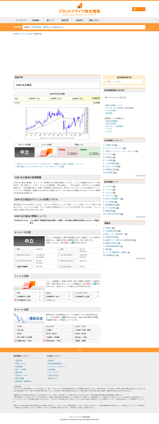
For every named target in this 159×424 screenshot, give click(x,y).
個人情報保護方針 (55, 364)
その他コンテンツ (53, 356)
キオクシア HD (111, 166)
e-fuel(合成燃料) (111, 121)
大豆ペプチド (46, 164)
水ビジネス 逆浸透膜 (114, 126)
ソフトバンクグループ (113, 148)
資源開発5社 (111, 255)
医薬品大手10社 (111, 243)
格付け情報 (19, 378)
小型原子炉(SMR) (113, 214)
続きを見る (141, 176)
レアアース (109, 196)
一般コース (81, 405)
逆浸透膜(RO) (110, 205)
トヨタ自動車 (110, 163)
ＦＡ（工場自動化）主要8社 (116, 252)
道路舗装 (108, 211)
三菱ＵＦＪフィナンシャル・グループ (120, 151)
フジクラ (108, 154)
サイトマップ (53, 372)
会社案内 (51, 369)
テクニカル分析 (27, 34)
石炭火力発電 (110, 124)
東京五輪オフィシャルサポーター (30, 167)
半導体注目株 (110, 237)
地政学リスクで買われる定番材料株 (119, 240)
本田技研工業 (110, 169)
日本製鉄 (108, 157)
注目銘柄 (35, 20)
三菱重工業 (109, 145)
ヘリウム (108, 129)
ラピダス (108, 131)
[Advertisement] (79, 55)
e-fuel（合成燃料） (112, 199)
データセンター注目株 (114, 108)
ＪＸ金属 (108, 160)
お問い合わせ (53, 375)
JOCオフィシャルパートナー (28, 164)
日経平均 (79, 20)
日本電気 (109, 172)
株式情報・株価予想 (23, 381)
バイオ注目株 (110, 111)
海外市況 (18, 372)
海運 (107, 249)
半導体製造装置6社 (112, 246)
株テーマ (50, 20)
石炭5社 (108, 228)
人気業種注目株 (111, 231)
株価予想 (64, 20)
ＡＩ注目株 (109, 202)
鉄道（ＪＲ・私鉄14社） (114, 234)
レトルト (80, 164)
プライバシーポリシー (57, 366)
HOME (16, 34)
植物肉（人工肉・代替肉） (64, 164)
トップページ (21, 20)
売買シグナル (94, 20)
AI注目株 (108, 113)
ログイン (140, 9)
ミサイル (108, 193)
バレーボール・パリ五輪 (54, 167)
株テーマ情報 (20, 369)
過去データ (52, 378)
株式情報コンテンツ (21, 356)
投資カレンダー (21, 375)
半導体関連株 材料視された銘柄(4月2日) (47, 27)
